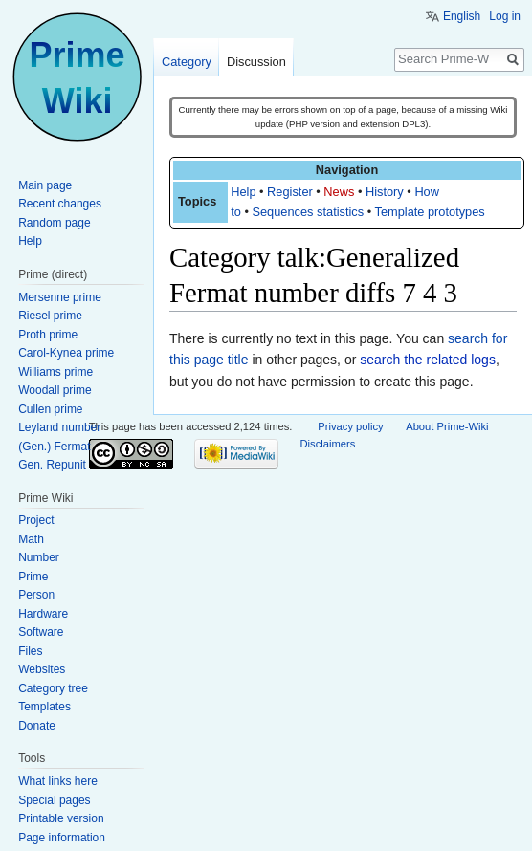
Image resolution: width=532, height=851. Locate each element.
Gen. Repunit (52, 464)
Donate (36, 725)
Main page (45, 185)
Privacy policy (350, 426)
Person (36, 594)
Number (38, 557)
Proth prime (48, 334)
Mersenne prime (59, 297)
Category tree (53, 688)
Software (40, 632)
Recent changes (59, 203)
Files (30, 651)
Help (243, 192)
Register (290, 192)
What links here (58, 781)
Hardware (43, 614)
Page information (61, 837)
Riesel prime (50, 315)
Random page (54, 222)
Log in (505, 16)
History (385, 192)
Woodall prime (54, 390)
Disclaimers (328, 443)
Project (36, 520)
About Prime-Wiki (447, 426)
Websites (41, 669)
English (461, 16)
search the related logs (428, 359)
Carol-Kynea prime (66, 353)
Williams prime (55, 372)
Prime (33, 576)
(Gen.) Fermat (54, 446)
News (338, 192)
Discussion (256, 62)
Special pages (54, 800)
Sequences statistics (308, 212)
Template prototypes (430, 212)
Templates (44, 706)
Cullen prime (50, 409)
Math (31, 539)
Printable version (60, 818)
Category (186, 62)
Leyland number (59, 427)
